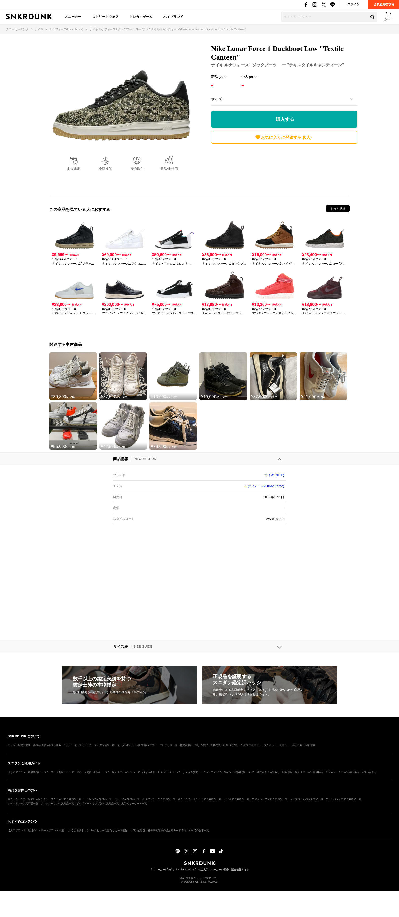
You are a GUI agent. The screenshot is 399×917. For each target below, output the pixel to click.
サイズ (216, 99)
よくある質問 (190, 772)
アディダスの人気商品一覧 (23, 803)
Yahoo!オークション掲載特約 (342, 772)
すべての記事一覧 (199, 830)
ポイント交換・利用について (92, 772)
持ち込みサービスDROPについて (161, 772)
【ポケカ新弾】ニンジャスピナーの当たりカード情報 (96, 830)
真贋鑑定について (38, 772)
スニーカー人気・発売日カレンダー (28, 799)
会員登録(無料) (384, 4)
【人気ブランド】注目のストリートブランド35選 (36, 830)
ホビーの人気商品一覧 (127, 799)
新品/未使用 (169, 169)
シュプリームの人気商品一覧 (306, 799)
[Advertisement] (284, 169)
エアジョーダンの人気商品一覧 (270, 799)
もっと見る (338, 208)
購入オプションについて (126, 772)
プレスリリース (168, 745)
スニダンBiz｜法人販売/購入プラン (137, 745)
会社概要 (297, 745)
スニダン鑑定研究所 (19, 745)
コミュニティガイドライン (216, 772)
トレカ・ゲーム (140, 17)
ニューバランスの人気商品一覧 (343, 799)
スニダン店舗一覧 (104, 745)
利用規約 (287, 772)
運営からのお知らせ (268, 772)
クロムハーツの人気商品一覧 (57, 803)
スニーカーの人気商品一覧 (66, 799)
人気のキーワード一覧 (134, 803)
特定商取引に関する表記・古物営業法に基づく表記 (209, 745)
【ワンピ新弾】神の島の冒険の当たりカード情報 (158, 830)
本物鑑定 (73, 169)
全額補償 (105, 169)
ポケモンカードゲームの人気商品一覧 (199, 799)
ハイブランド (173, 17)
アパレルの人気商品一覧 (98, 799)
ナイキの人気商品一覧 (236, 799)
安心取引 (137, 169)
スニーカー (73, 17)
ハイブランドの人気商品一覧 (159, 799)
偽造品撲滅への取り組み (47, 745)
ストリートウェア (105, 17)
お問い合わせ (369, 772)
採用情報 (310, 745)
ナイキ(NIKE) (274, 475)
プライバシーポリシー (276, 745)
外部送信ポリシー (251, 745)
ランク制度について (62, 772)
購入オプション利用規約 (309, 772)
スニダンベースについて (78, 745)
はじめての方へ (16, 772)
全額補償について (244, 772)
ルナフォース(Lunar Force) (264, 486)
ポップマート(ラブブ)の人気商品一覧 (97, 803)
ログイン (353, 4)
